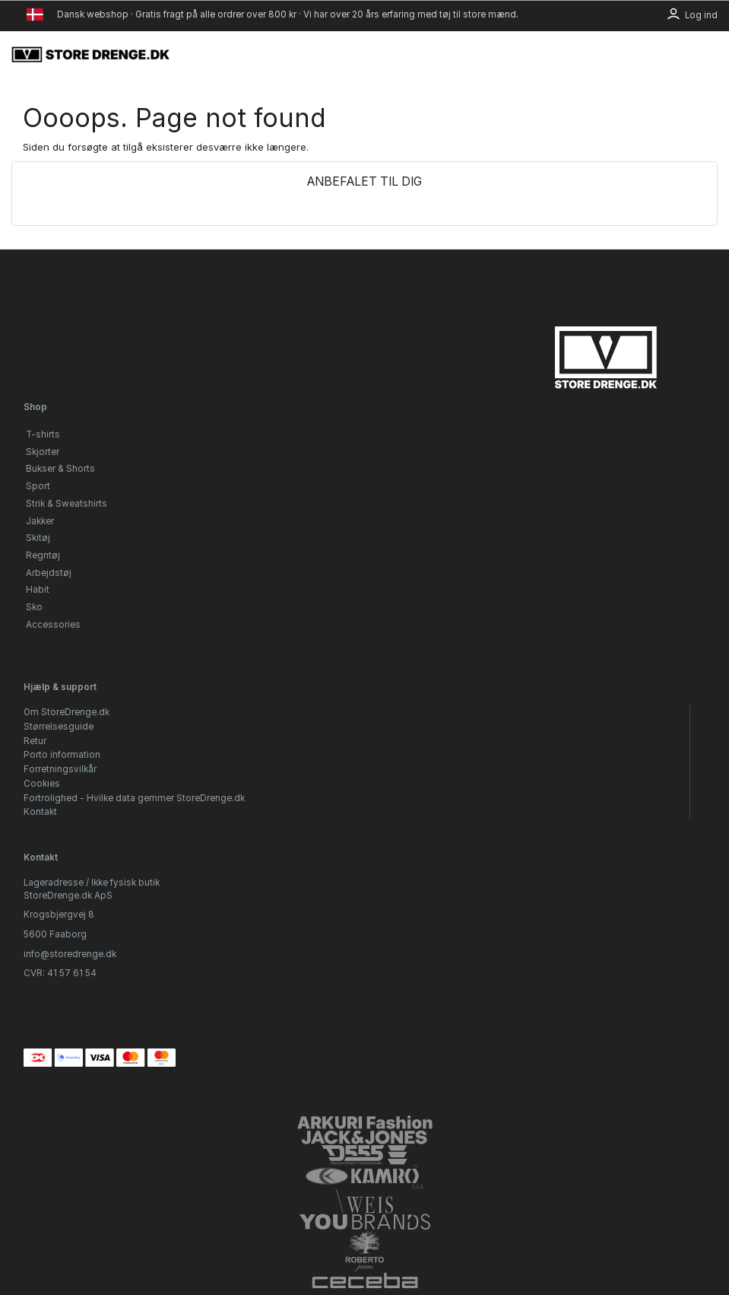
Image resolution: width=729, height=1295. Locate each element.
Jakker (40, 521)
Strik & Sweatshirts (66, 503)
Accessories (53, 624)
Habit (37, 589)
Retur (35, 741)
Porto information (62, 754)
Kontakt (40, 812)
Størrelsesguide (59, 726)
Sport (38, 486)
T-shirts (43, 434)
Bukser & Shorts (60, 468)
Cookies (42, 783)
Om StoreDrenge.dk (66, 712)
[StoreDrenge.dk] (91, 54)
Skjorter (42, 452)
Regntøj (43, 555)
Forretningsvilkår (60, 769)
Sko (34, 607)
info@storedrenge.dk (70, 954)
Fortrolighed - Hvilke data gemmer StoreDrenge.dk (134, 798)
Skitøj (38, 538)
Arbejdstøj (48, 573)
